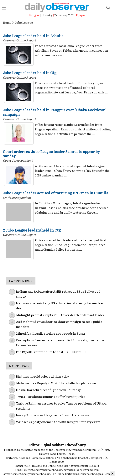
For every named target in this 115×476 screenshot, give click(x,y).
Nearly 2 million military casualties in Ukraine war (53, 415)
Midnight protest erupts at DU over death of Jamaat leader (60, 314)
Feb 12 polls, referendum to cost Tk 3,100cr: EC (51, 351)
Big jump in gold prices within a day (42, 376)
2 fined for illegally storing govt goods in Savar (50, 333)
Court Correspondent (18, 160)
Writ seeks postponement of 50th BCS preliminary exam (58, 421)
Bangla (34, 15)
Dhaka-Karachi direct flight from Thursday (48, 389)
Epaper (81, 15)
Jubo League (24, 22)
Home (7, 22)
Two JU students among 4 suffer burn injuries (50, 396)
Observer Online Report (19, 40)
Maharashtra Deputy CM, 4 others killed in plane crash (57, 383)
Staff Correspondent (17, 197)
